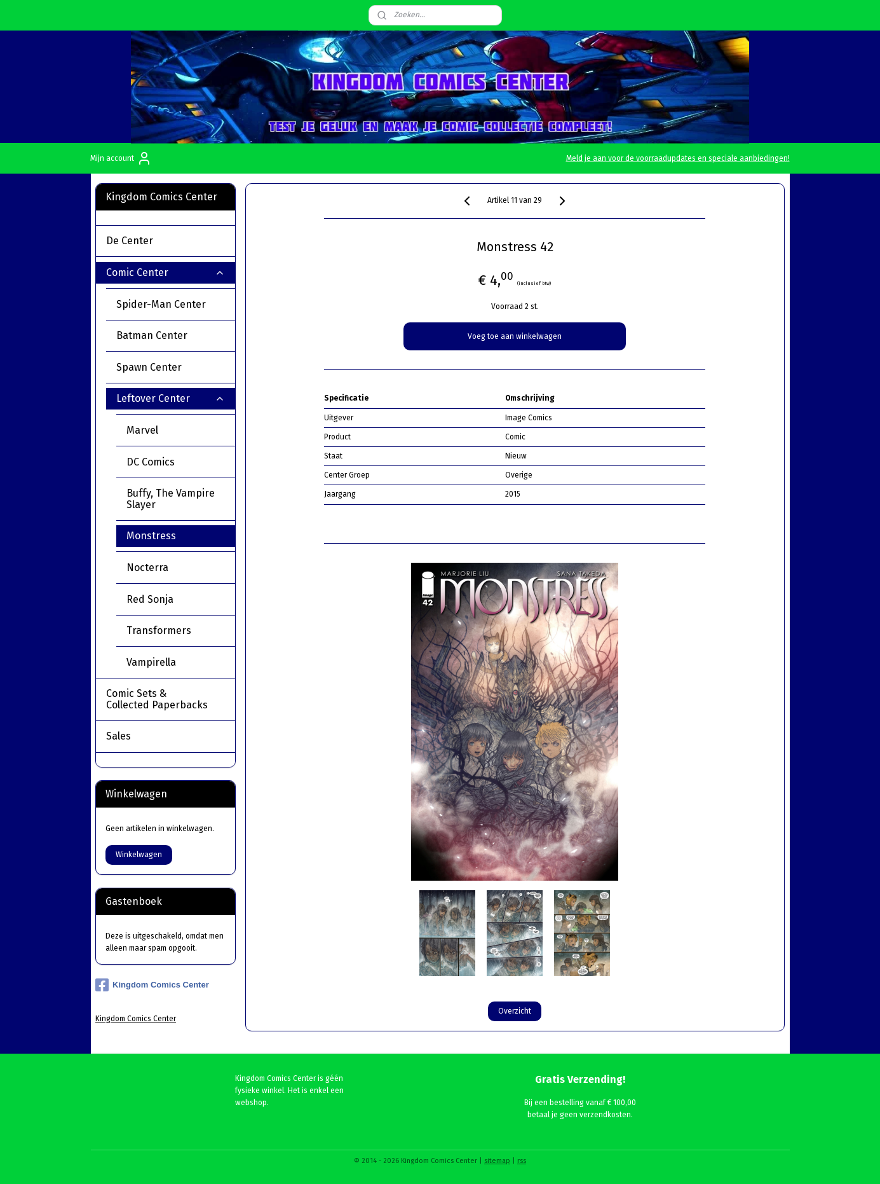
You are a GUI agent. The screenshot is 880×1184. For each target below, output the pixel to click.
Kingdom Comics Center (152, 985)
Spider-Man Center (170, 304)
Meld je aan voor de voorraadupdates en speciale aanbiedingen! (678, 158)
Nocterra (147, 567)
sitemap (497, 1161)
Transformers (158, 630)
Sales (118, 736)
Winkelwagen (139, 854)
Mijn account (121, 158)
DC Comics (175, 462)
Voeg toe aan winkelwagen (515, 336)
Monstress (151, 536)
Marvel (175, 430)
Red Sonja (149, 599)
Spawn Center (170, 367)
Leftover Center (170, 398)
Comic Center (165, 272)
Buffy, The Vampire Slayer (170, 499)
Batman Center (170, 335)
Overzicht (514, 1011)
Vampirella (151, 662)
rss (521, 1161)
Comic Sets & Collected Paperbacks (165, 699)
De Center (165, 241)
